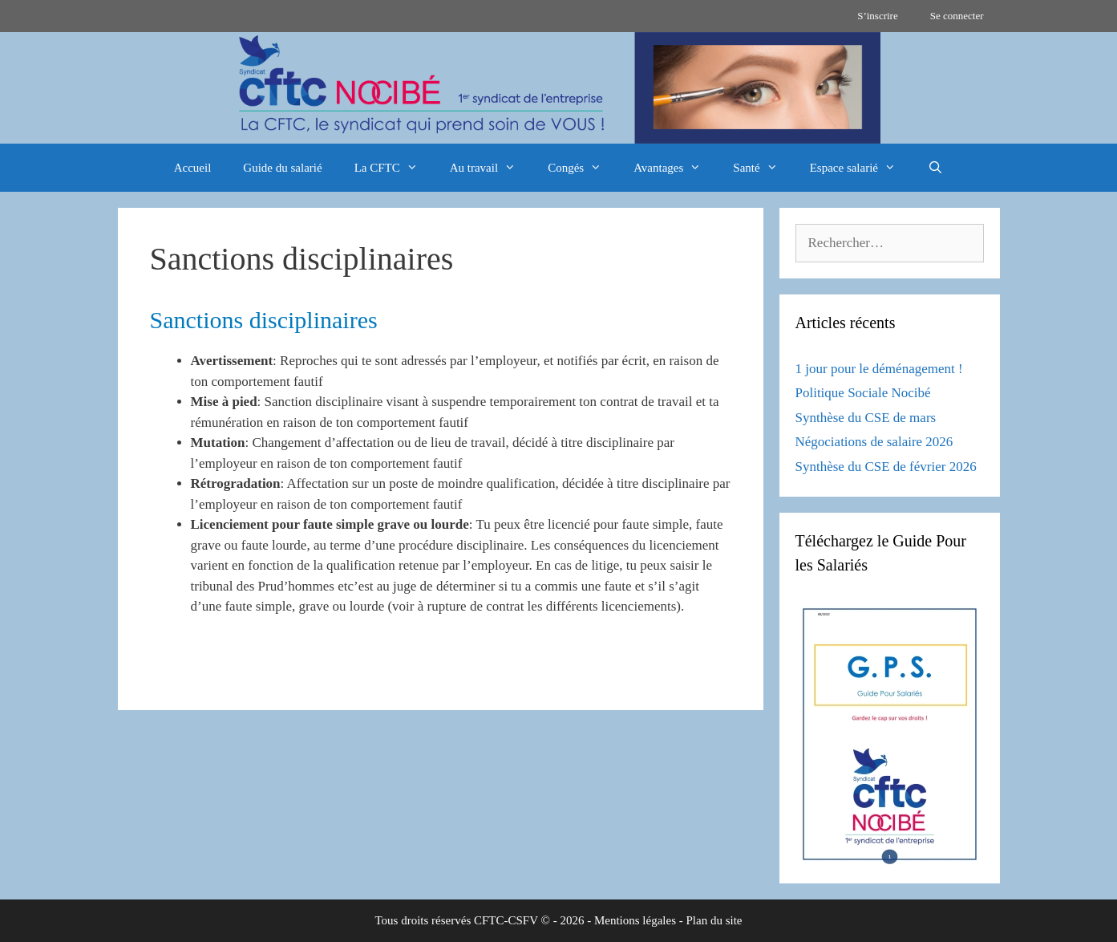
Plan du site (714, 920)
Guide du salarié (282, 167)
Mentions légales (635, 920)
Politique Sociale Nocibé (863, 392)
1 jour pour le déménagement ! (879, 368)
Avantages (675, 168)
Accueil (193, 167)
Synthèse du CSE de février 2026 (886, 466)
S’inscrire (877, 16)
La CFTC (394, 168)
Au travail (491, 168)
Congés (582, 168)
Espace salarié (861, 168)
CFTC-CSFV (506, 920)
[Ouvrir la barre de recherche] (935, 168)
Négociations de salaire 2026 (874, 441)
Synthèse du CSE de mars (866, 417)
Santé (763, 168)
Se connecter (957, 16)
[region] (558, 88)
